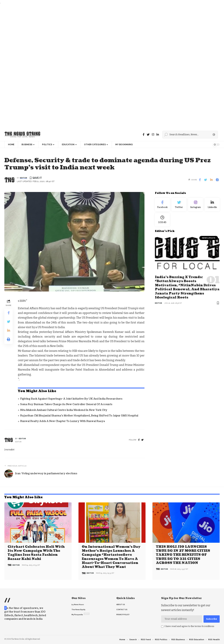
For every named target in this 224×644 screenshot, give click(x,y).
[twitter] (142, 440)
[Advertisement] (104, 66)
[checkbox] (162, 626)
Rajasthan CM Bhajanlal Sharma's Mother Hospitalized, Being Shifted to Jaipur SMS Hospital (79, 415)
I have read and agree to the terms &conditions (189, 626)
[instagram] (153, 134)
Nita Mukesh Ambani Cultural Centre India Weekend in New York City (63, 410)
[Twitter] (148, 134)
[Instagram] (195, 204)
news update (208, 238)
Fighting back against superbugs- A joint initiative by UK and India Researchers (71, 398)
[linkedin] (158, 134)
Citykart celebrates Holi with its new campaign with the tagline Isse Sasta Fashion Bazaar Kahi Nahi (36, 553)
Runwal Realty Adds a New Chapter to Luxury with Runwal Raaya (62, 421)
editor (23, 178)
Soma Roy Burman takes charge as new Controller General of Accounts (66, 404)
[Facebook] (143, 134)
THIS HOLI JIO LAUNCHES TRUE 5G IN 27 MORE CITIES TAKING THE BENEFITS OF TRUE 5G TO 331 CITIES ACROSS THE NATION (183, 555)
